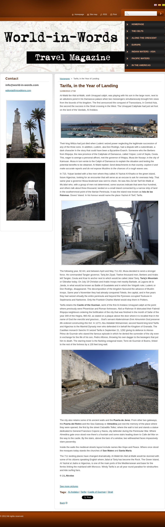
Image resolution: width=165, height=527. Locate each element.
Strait (110, 492)
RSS (105, 14)
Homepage (65, 79)
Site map (93, 14)
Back (62, 503)
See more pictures (69, 486)
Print (115, 14)
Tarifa (83, 492)
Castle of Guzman (97, 492)
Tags (63, 492)
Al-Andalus (73, 492)
